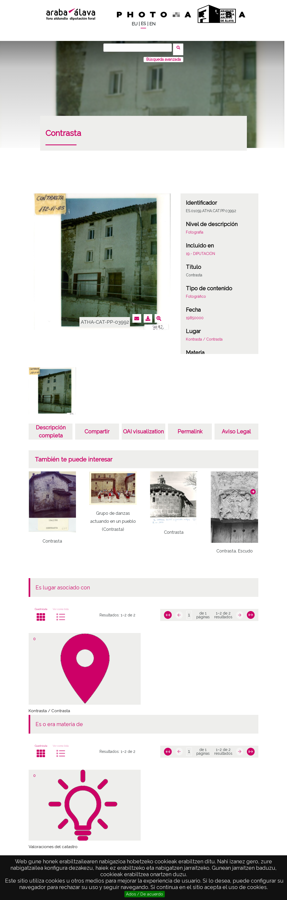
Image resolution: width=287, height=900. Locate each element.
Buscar (180, 47)
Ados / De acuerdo (144, 894)
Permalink (190, 428)
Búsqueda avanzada (163, 56)
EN (152, 23)
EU (134, 23)
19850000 (195, 314)
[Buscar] (139, 47)
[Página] (189, 611)
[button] (253, 488)
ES (143, 23)
